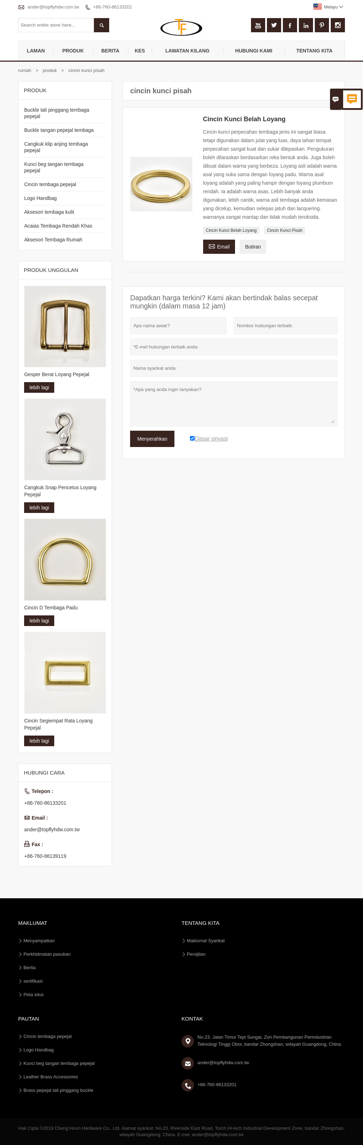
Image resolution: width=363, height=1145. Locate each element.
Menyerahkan (152, 439)
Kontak (192, 1019)
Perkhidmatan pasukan (47, 954)
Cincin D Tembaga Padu (51, 607)
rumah (24, 70)
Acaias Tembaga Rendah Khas (58, 226)
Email (219, 246)
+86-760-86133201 (112, 7)
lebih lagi (39, 387)
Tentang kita (314, 51)
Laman (36, 51)
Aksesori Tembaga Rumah (53, 239)
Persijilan (196, 954)
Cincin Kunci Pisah (284, 230)
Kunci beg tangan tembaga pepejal (59, 1063)
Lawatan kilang (187, 51)
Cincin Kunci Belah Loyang (231, 230)
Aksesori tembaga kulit (49, 212)
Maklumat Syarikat (206, 940)
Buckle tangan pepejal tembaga (59, 130)
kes (140, 51)
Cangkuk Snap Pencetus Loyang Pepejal (60, 491)
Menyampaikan (39, 940)
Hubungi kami (253, 51)
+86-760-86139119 (45, 856)
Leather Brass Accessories (50, 1076)
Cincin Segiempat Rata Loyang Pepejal (58, 724)
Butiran (253, 247)
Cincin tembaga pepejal (50, 184)
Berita (110, 51)
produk (73, 51)
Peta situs (33, 994)
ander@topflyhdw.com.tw (53, 7)
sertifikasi (33, 981)
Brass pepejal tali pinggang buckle (58, 1090)
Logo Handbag (40, 198)
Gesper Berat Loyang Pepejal (56, 374)
